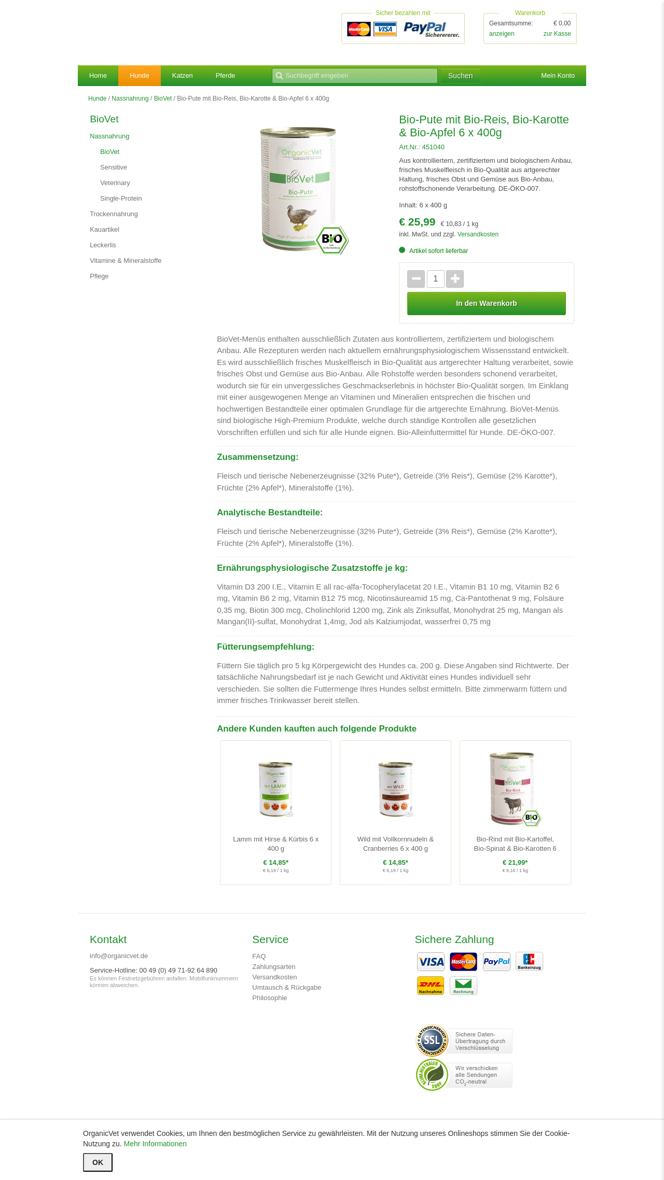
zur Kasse (557, 34)
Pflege (100, 279)
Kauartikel (106, 233)
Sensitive (115, 170)
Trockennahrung (116, 217)
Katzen (187, 77)
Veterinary (116, 186)
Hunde (142, 77)
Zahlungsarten (273, 972)
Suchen (483, 77)
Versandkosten (478, 238)
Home (98, 77)
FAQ (259, 962)
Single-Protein (123, 202)
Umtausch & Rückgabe (286, 993)
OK (97, 1162)
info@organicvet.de (119, 961)
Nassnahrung (130, 99)
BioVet (163, 99)
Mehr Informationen (155, 1144)
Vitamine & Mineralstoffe (129, 264)
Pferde (231, 77)
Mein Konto (556, 77)
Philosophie (269, 1003)
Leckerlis (104, 248)
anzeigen (502, 34)
